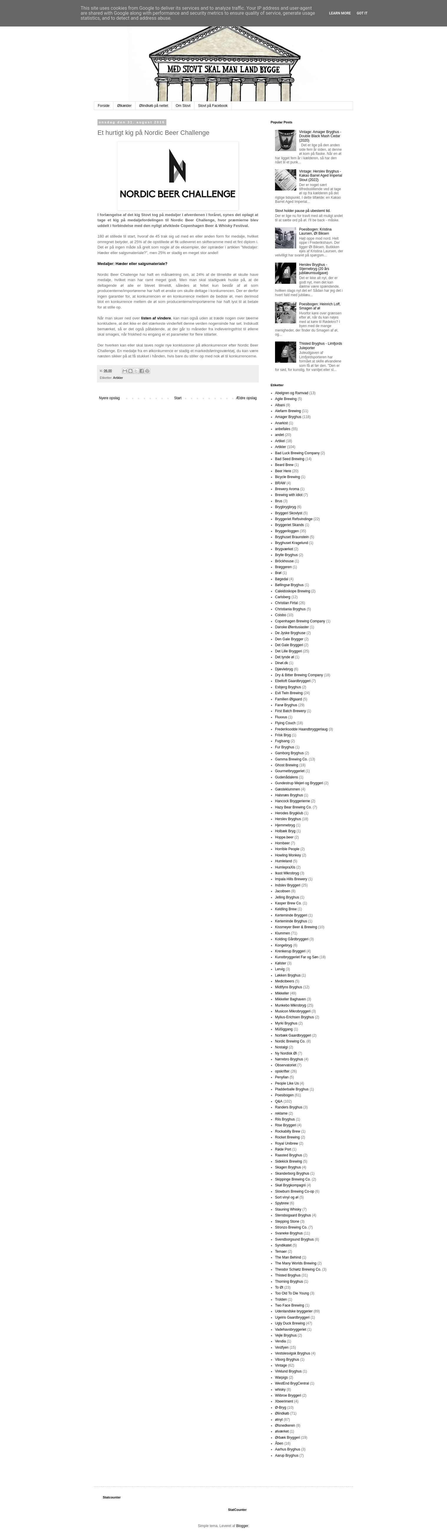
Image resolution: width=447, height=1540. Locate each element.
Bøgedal (281, 579)
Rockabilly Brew (287, 1131)
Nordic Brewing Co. (290, 1041)
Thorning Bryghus (289, 1281)
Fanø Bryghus (286, 705)
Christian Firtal (286, 603)
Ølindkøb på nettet (153, 106)
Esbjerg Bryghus (288, 687)
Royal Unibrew (286, 1143)
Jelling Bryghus (287, 897)
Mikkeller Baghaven (290, 999)
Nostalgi (281, 1047)
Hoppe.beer (284, 837)
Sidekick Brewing (288, 1161)
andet (279, 435)
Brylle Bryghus (286, 555)
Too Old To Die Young (292, 1293)
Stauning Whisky (288, 1209)
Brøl (278, 573)
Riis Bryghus (285, 1119)
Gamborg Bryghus (289, 753)
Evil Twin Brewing (289, 693)
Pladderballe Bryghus (292, 1089)
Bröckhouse (284, 561)
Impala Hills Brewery (291, 879)
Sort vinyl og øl (286, 1197)
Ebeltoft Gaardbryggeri (293, 681)
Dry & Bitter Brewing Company (299, 675)
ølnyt (279, 1420)
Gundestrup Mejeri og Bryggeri (299, 783)
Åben (279, 1443)
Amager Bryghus (288, 417)
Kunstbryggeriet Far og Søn (296, 957)
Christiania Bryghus (290, 609)
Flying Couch (285, 723)
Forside (104, 106)
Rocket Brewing (287, 1137)
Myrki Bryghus (286, 1023)
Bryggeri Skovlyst (288, 513)
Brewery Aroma (287, 489)
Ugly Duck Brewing (290, 1323)
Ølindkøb (282, 1413)
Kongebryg (283, 945)
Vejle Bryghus (286, 1335)
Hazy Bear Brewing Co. (293, 807)
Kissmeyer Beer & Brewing (296, 927)
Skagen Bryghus (288, 1167)
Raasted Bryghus (288, 1155)
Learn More (340, 13)
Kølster (280, 963)
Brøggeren (283, 567)
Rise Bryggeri (285, 1125)
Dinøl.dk (281, 663)
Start (177, 398)
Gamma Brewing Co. (291, 759)
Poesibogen (284, 1095)
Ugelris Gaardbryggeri (292, 1317)
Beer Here (283, 471)
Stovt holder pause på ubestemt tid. (303, 211)
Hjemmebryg (285, 825)
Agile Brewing (286, 399)
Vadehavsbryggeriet (290, 1329)
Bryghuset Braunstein (292, 537)
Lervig (280, 969)
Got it (362, 13)
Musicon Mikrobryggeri (293, 1011)
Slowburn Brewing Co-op (294, 1191)
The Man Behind (288, 1257)
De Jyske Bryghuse (290, 633)
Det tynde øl (284, 657)
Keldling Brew (286, 909)
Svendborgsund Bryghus (294, 1239)
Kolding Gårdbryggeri (291, 939)
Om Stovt (183, 106)
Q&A (278, 1101)
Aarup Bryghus (286, 1455)
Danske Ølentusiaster (292, 627)
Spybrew (282, 1203)
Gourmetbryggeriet (289, 771)
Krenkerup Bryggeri (290, 951)
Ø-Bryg (280, 1407)
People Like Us (287, 1083)
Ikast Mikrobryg (287, 873)
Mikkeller (282, 993)
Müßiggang (284, 1029)
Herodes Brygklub (289, 813)
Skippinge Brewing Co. (293, 1179)
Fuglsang (282, 741)
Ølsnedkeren (285, 1425)
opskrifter (282, 1071)
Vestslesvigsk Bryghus (292, 1353)
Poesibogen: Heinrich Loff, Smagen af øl (320, 306)
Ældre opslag (246, 398)
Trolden (281, 1299)
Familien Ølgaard (288, 699)
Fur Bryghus (284, 747)
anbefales (282, 429)
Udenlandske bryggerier (293, 1311)
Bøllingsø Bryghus (289, 585)
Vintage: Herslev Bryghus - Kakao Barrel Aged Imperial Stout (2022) (320, 175)
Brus (278, 501)
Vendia (280, 1341)
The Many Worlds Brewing (296, 1263)
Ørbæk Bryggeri (287, 1437)
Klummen (282, 933)
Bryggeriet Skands (289, 525)
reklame (281, 1113)
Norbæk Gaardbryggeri (293, 1035)
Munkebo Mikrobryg (290, 1005)
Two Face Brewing (289, 1305)
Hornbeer (282, 843)
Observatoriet (285, 1065)
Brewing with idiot (288, 495)
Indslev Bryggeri (287, 885)
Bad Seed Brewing (289, 459)
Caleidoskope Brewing (292, 591)
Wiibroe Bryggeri (288, 1395)
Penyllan (282, 1077)
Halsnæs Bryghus (289, 795)
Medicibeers (284, 981)
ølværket (282, 1431)
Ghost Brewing (286, 765)
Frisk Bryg (283, 735)
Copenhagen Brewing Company (300, 621)
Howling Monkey (288, 855)
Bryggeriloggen (287, 531)
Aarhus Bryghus (287, 1449)
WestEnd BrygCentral (292, 1383)
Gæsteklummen (287, 789)
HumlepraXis (285, 867)
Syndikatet (283, 1245)
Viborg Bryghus (287, 1359)
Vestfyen (282, 1347)
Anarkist (281, 423)
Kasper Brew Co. (288, 903)
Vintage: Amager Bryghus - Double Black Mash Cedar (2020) (320, 136)
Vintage (281, 1365)
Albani (280, 405)
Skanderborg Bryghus (292, 1173)
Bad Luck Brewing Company (297, 453)
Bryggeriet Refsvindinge (293, 519)
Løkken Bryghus (288, 975)
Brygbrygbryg (285, 507)
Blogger (242, 1526)
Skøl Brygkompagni (290, 1185)
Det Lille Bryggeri (288, 651)
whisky (280, 1390)
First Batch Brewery (290, 711)
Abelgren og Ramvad (291, 393)
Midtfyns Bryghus (288, 987)
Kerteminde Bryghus (291, 921)
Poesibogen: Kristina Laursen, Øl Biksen (315, 231)
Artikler (118, 377)
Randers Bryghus (288, 1107)
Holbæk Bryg (285, 831)
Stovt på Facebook (213, 106)
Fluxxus (281, 717)
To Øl (279, 1287)
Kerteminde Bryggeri (291, 915)
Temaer (281, 1251)
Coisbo (280, 615)
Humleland (283, 861)
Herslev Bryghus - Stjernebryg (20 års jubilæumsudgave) (314, 269)
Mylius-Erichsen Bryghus (294, 1017)
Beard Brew (284, 465)
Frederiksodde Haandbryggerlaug (301, 729)
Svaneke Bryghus (289, 1233)
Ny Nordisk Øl (286, 1053)
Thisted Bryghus (288, 1275)
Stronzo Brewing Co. (291, 1227)
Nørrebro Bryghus (289, 1059)
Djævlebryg (284, 669)
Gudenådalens (286, 777)
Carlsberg (282, 597)
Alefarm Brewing (288, 411)
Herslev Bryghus (288, 819)
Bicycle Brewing (287, 477)
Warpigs (281, 1377)
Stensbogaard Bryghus (293, 1215)
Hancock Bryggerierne (292, 801)
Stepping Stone (287, 1221)
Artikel (280, 441)
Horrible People (287, 849)
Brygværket (284, 549)
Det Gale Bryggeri (289, 645)
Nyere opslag (109, 398)
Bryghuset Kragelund (291, 543)
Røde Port (283, 1149)
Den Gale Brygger (289, 639)
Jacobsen (282, 891)
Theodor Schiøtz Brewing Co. (298, 1269)
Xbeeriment (284, 1401)
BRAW (280, 483)
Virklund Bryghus (288, 1371)
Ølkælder (124, 106)
